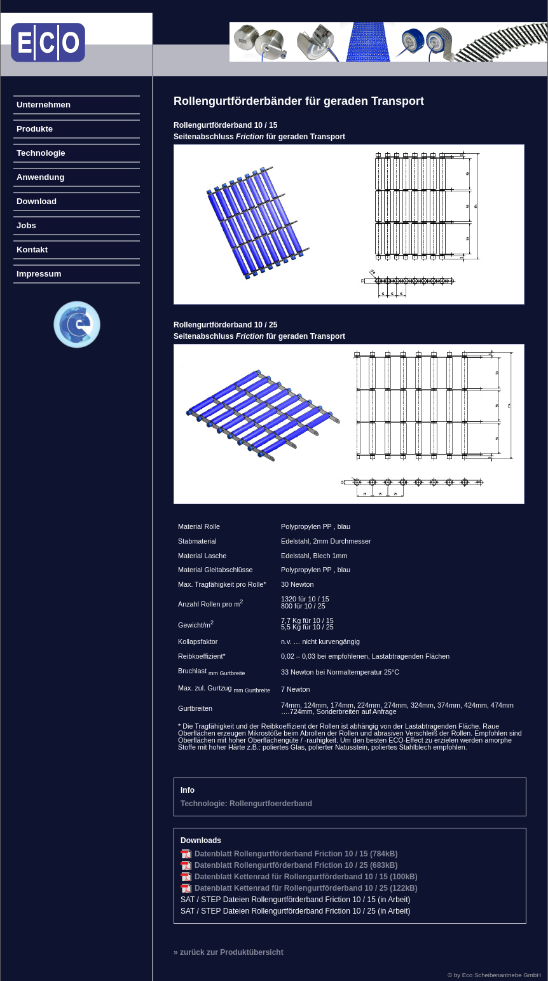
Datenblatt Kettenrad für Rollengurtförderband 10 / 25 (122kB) (306, 888)
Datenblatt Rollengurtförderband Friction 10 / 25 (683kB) (296, 865)
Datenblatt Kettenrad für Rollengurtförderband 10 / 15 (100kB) (306, 876)
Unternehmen (44, 104)
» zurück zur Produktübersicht (229, 952)
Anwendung (40, 177)
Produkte (35, 129)
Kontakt (32, 249)
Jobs (26, 225)
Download (37, 201)
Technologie (41, 153)
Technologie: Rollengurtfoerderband (246, 803)
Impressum (39, 273)
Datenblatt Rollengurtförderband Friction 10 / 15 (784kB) (296, 853)
